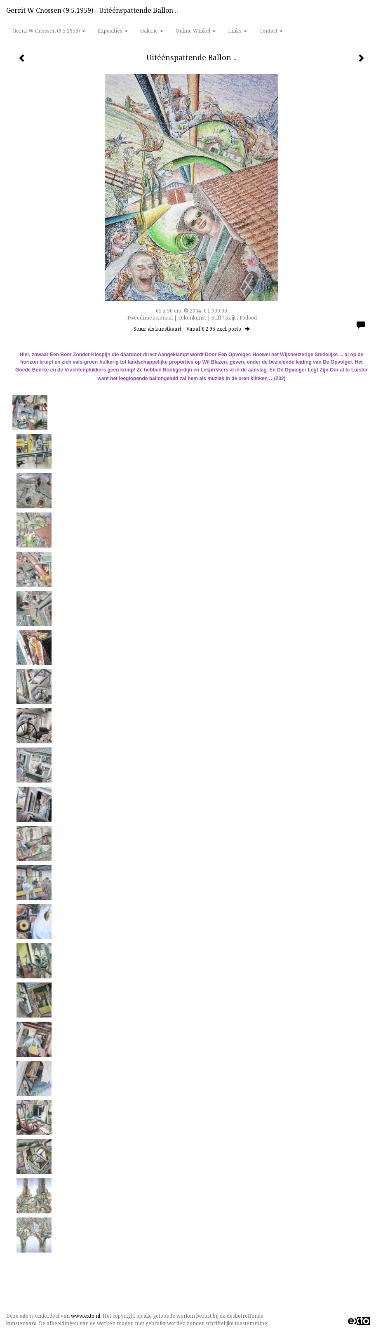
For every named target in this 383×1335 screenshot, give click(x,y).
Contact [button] (271, 30)
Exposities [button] (113, 30)
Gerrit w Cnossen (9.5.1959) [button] (48, 30)
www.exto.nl (85, 1315)
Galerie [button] (151, 30)
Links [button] (237, 30)
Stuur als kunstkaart (192, 328)
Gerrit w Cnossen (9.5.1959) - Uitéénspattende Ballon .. (92, 10)
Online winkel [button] (196, 30)
